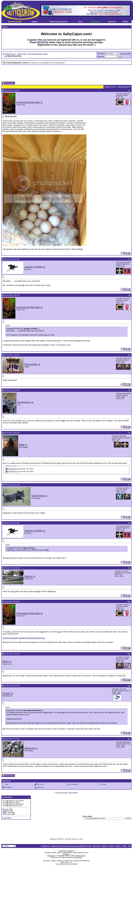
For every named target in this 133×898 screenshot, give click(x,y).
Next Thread (73, 792)
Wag (21, 444)
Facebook (8, 787)
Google (103, 784)
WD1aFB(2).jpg (13, 469)
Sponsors (112, 21)
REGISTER (42, 42)
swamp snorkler (33, 266)
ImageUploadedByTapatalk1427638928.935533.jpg (24, 638)
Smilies (5, 811)
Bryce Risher (78, 857)
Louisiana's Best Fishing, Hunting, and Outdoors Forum (71, 846)
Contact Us (45, 846)
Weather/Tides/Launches (59, 21)
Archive (111, 846)
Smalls (6, 693)
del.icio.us (40, 784)
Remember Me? (124, 54)
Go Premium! (95, 21)
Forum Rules (7, 818)
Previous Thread (61, 792)
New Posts (97, 846)
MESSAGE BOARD (15, 21)
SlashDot (40, 787)
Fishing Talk (22, 54)
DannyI (28, 576)
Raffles (125, 21)
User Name (101, 53)
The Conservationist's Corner (38, 54)
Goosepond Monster (28, 102)
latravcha (29, 748)
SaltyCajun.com (10, 54)
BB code (5, 809)
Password (100, 56)
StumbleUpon (74, 784)
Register (35, 21)
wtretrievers (24, 402)
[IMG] (4, 812)
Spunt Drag (37, 495)
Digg (6, 784)
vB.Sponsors (66, 854)
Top (129, 846)
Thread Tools (109, 87)
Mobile (104, 846)
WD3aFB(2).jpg (13, 471)
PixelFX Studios (80, 855)
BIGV (6, 661)
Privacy (118, 846)
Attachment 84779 (13, 719)
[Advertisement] (66, 73)
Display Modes (123, 87)
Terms (124, 846)
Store (80, 21)
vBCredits (50, 855)
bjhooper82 (30, 364)
